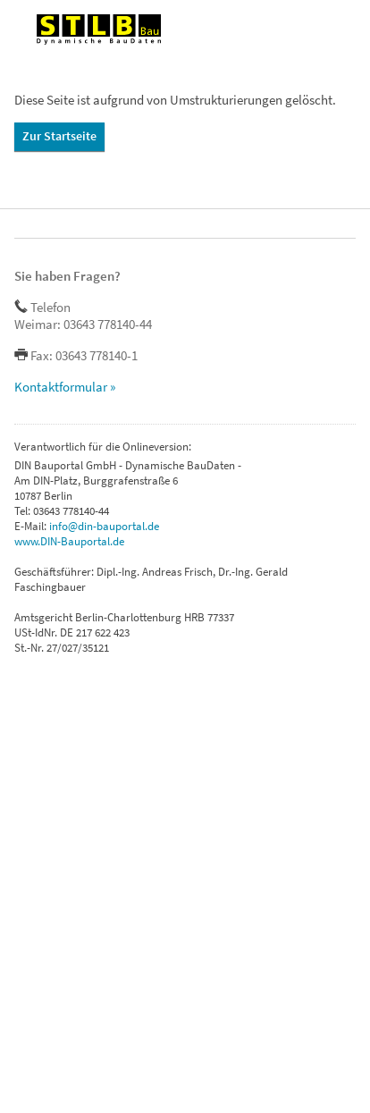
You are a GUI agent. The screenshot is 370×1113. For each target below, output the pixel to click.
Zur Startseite (59, 136)
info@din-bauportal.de (104, 526)
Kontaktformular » (64, 386)
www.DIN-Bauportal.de (69, 541)
